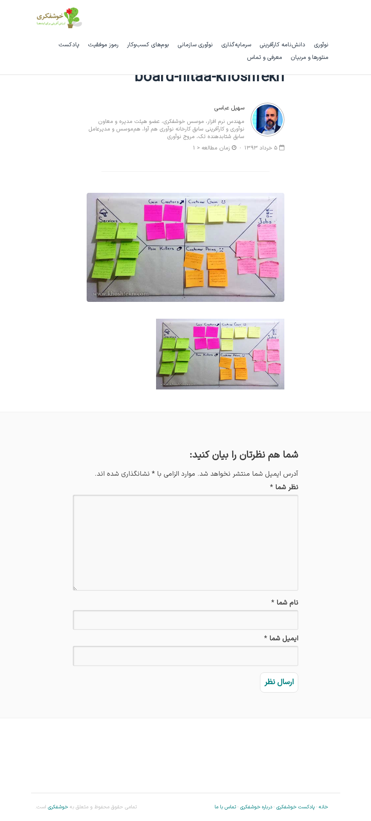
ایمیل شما (283, 639)
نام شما (287, 603)
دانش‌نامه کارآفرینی (282, 44)
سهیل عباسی (229, 108)
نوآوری (321, 44)
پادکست (69, 44)
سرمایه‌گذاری (236, 44)
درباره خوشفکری (256, 807)
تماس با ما (225, 807)
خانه (323, 807)
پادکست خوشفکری (295, 807)
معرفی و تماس (264, 57)
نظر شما (286, 488)
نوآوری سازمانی (195, 44)
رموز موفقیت (103, 44)
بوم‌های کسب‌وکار (148, 44)
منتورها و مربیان (310, 57)
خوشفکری (57, 807)
